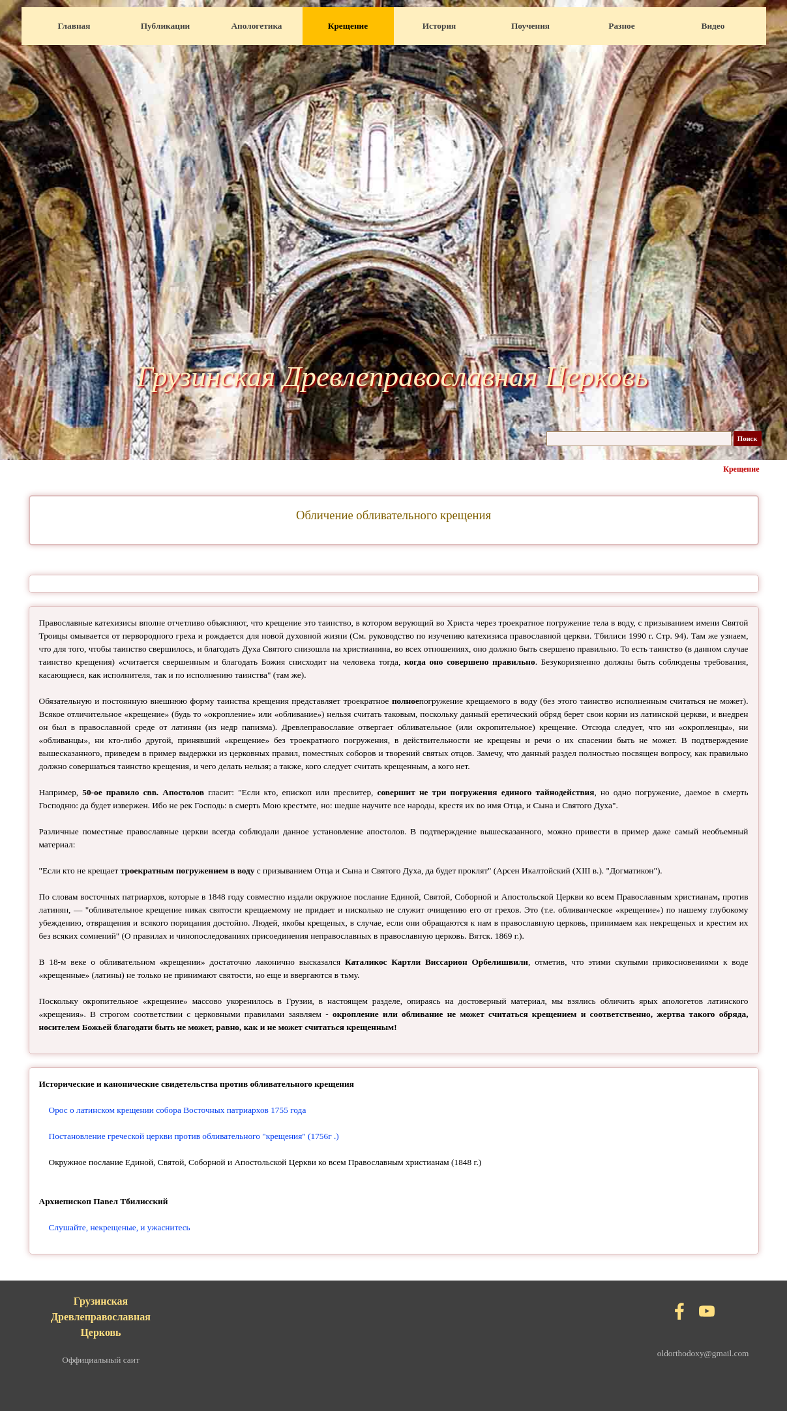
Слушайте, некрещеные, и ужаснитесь (119, 1227)
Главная (74, 26)
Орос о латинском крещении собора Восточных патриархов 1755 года (177, 1110)
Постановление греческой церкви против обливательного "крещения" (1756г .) (194, 1136)
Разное (621, 26)
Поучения (530, 26)
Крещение (348, 26)
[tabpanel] (394, 515)
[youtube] (707, 1311)
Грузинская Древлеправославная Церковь (392, 376)
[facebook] (679, 1311)
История (439, 26)
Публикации (165, 26)
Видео (713, 26)
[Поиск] (639, 438)
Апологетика (256, 26)
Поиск (747, 438)
